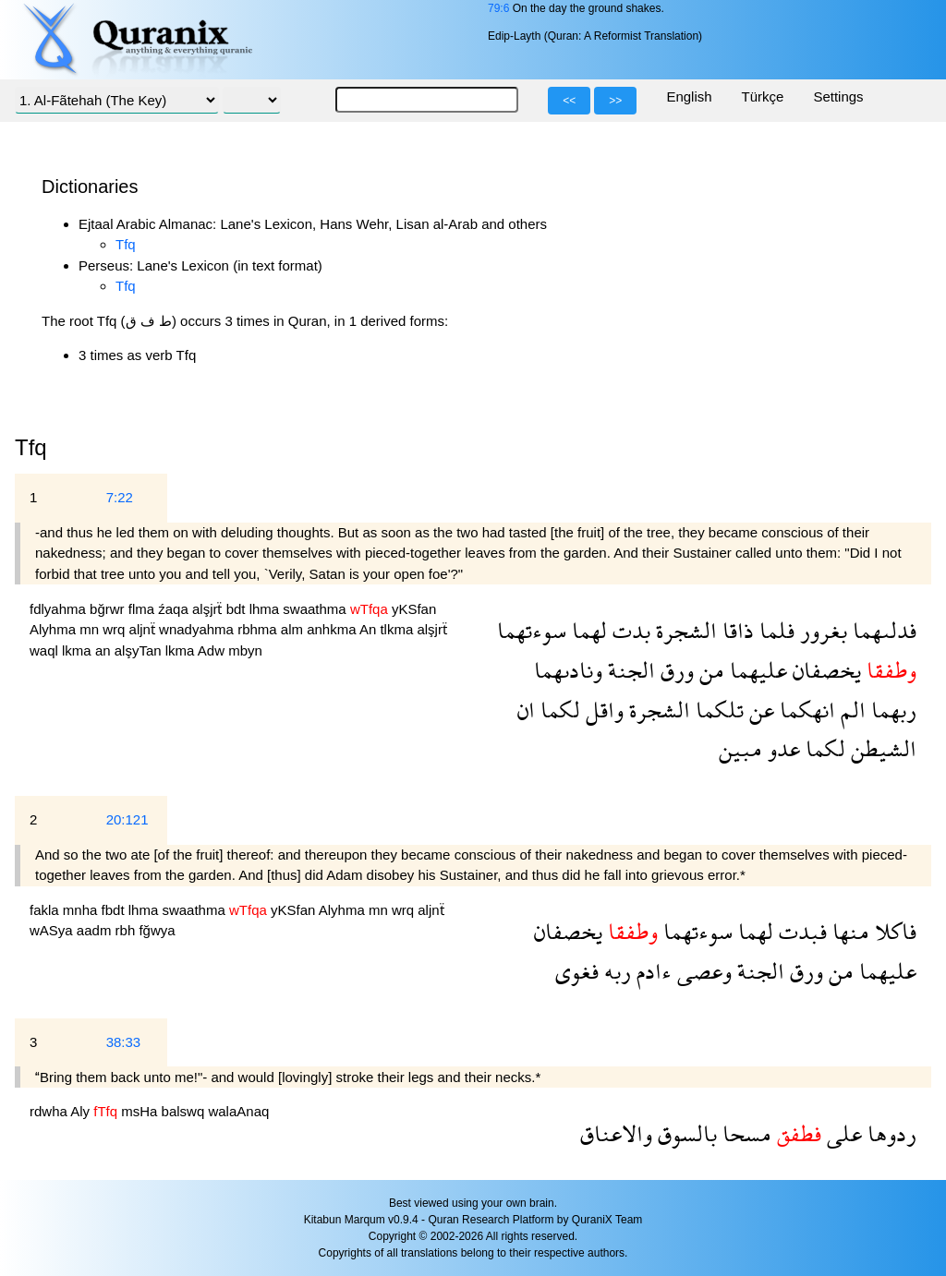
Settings (838, 96)
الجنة (628, 670)
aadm (96, 930)
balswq (185, 1111)
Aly (81, 1111)
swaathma (316, 609)
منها (848, 931)
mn (91, 629)
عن (759, 709)
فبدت (800, 931)
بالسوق (684, 1133)
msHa (141, 1111)
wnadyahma (198, 629)
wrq (115, 629)
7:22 (119, 497)
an (105, 650)
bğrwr (109, 609)
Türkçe (763, 96)
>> (615, 100)
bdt (237, 609)
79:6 (498, 8)
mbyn (245, 650)
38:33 (123, 1042)
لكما (557, 709)
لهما (586, 630)
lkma (78, 650)
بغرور (820, 630)
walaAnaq (238, 1111)
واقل (602, 709)
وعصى (702, 971)
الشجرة (683, 630)
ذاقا (735, 630)
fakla (46, 910)
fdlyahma (60, 609)
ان (526, 709)
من (709, 670)
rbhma (259, 629)
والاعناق (616, 1133)
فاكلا (892, 931)
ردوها (889, 1133)
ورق (674, 670)
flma (143, 609)
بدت (628, 630)
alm (294, 629)
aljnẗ (144, 629)
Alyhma (54, 629)
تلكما (717, 709)
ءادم (651, 971)
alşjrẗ (209, 609)
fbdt (115, 910)
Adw (213, 650)
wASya (53, 930)
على (841, 1133)
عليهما (755, 670)
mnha (82, 910)
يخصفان (824, 670)
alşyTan (140, 650)
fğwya (157, 930)
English (688, 96)
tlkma (398, 629)
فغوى (577, 971)
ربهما (891, 709)
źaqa (175, 609)
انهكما (804, 709)
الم (850, 709)
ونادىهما (568, 670)
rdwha (50, 1111)
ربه (615, 971)
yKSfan (414, 609)
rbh (127, 930)
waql (46, 650)
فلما (774, 630)
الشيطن (880, 748)
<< (569, 100)
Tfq (125, 244)
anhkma (333, 629)
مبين (740, 748)
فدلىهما (881, 630)
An (370, 629)
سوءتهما (531, 630)
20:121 (127, 819)
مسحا (744, 1133)
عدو (781, 748)
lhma (266, 609)
